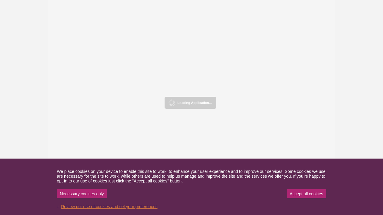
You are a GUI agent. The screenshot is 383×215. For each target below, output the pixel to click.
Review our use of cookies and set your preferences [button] (109, 206)
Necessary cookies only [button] (82, 193)
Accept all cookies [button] (306, 193)
